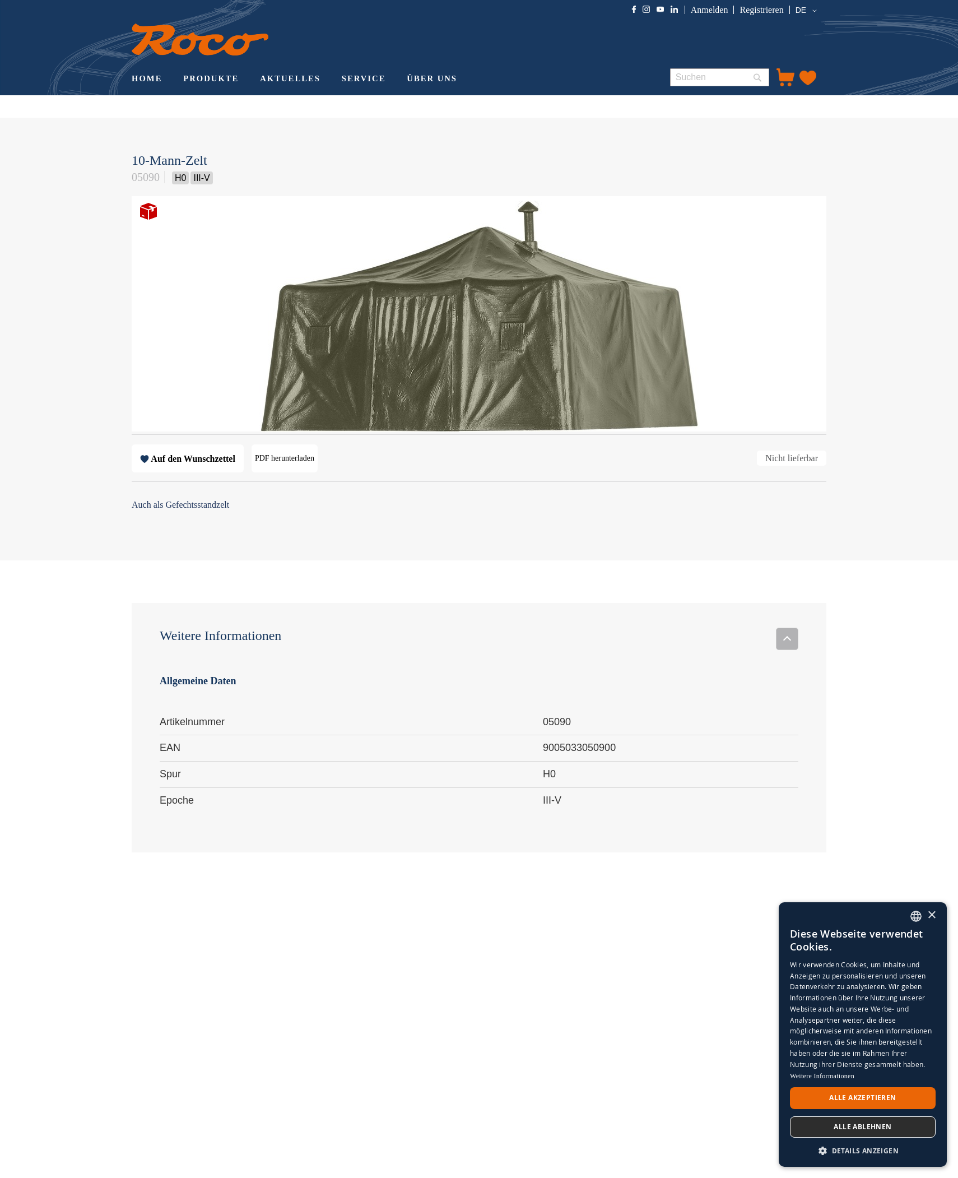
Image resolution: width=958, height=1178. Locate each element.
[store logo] (200, 39)
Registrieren (761, 10)
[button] (808, 10)
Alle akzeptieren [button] (862, 1097)
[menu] (391, 79)
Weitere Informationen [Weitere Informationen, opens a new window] (822, 1076)
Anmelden (709, 10)
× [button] (931, 915)
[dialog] (863, 1034)
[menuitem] (147, 79)
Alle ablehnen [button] (862, 1126)
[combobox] (719, 77)
